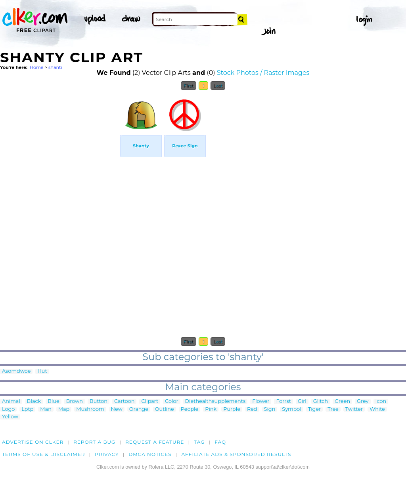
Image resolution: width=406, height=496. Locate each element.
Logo (8, 409)
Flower (260, 401)
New (117, 409)
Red (252, 409)
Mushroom (90, 409)
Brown (74, 401)
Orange (138, 409)
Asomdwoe (16, 371)
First (188, 85)
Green (342, 401)
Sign (270, 409)
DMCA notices (150, 454)
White (377, 409)
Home (37, 67)
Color (171, 401)
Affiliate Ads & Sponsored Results (236, 454)
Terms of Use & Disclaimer (43, 454)
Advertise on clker (32, 442)
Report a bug (94, 442)
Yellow (10, 417)
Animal (11, 401)
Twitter (354, 409)
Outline (164, 409)
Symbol (291, 409)
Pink (210, 409)
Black (34, 401)
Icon (381, 401)
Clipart (149, 401)
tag (199, 442)
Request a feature (154, 442)
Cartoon (124, 401)
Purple (231, 409)
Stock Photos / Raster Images (263, 72)
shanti (55, 67)
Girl (302, 401)
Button (98, 401)
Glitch (320, 401)
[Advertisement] (59, 213)
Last (217, 85)
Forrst (283, 401)
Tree (333, 409)
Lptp (27, 409)
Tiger (314, 409)
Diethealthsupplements (215, 401)
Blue (53, 401)
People (190, 409)
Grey (362, 401)
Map (63, 409)
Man (45, 409)
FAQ (220, 442)
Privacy (107, 454)
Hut (42, 371)
